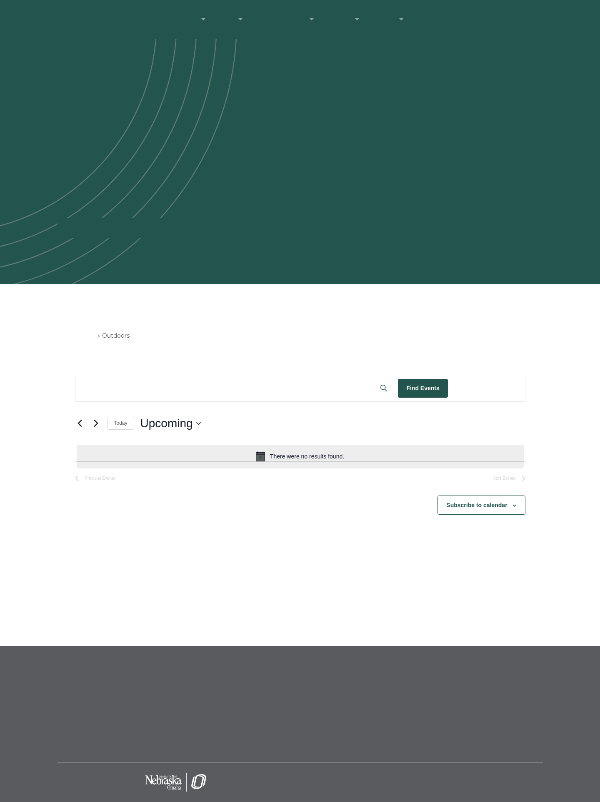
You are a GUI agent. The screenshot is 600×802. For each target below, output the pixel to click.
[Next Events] (96, 423)
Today (121, 423)
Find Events (422, 388)
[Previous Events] (80, 423)
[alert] (300, 456)
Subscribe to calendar (476, 505)
